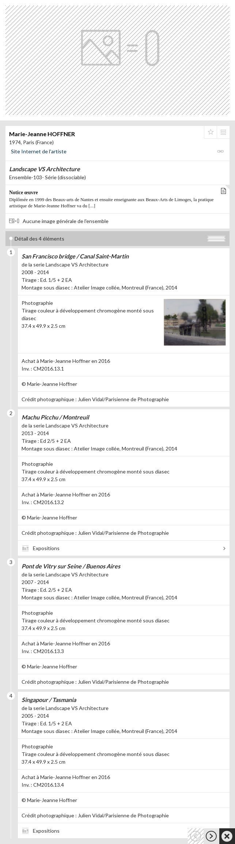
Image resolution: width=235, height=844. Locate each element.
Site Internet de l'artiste (39, 151)
